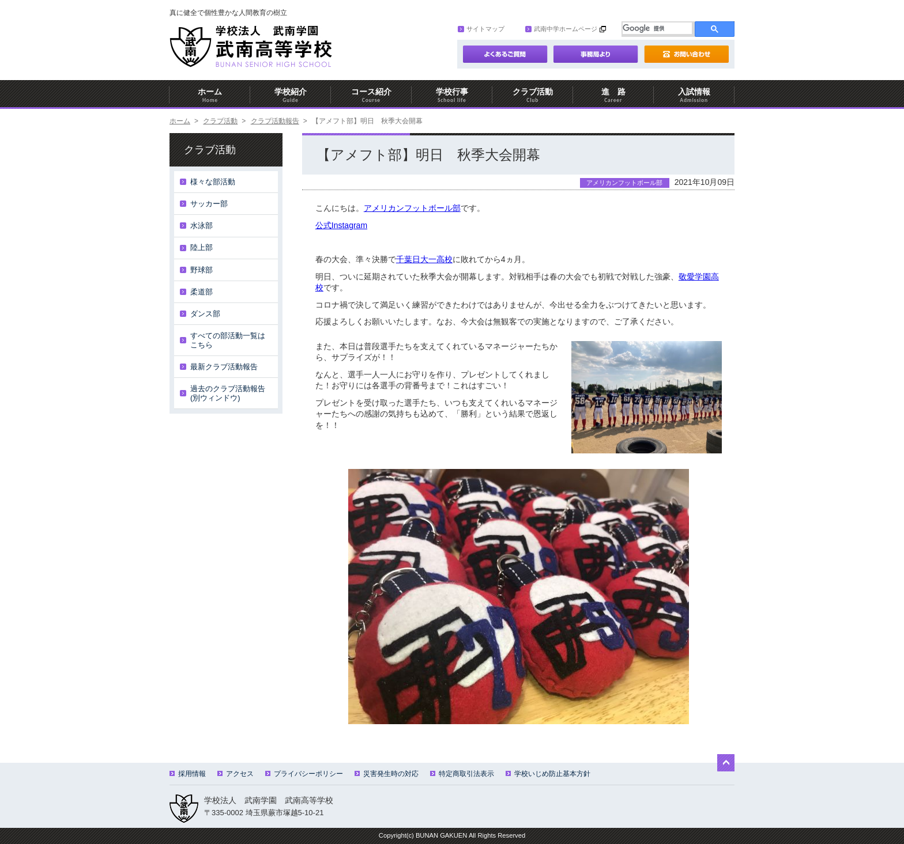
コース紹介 (371, 95)
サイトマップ (481, 28)
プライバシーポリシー (304, 774)
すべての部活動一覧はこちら (227, 340)
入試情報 (694, 95)
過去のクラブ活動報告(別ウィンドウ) (227, 393)
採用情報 (188, 774)
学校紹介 (290, 95)
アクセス (235, 774)
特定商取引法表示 (462, 774)
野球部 (201, 270)
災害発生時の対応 (387, 774)
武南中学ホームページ (561, 28)
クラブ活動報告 (275, 121)
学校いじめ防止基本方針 (548, 774)
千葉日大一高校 (424, 259)
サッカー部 (209, 203)
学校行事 (452, 95)
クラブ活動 (532, 95)
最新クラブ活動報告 (224, 366)
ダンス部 (205, 313)
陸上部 (201, 247)
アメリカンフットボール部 (412, 208)
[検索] (657, 28)
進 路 (613, 95)
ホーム (210, 95)
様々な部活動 (212, 181)
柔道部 (201, 291)
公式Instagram (341, 225)
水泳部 (201, 225)
